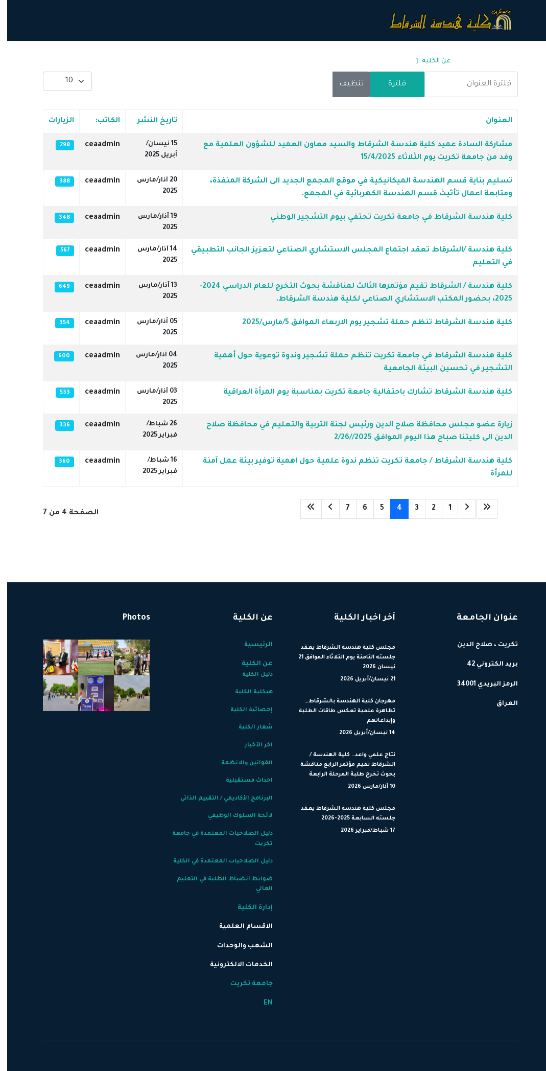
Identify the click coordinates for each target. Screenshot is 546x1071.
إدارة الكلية (380, 61)
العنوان (492, 121)
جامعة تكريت (104, 61)
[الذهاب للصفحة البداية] (479, 509)
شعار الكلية (248, 727)
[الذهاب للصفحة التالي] (323, 509)
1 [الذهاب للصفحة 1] (442, 509)
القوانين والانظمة (240, 763)
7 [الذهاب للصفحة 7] (341, 509)
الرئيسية (468, 61)
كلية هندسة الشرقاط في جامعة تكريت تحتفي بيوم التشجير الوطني (384, 218)
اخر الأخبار (252, 745)
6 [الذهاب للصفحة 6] (357, 509)
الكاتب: (100, 121)
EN (73, 61)
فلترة (390, 84)
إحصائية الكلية (244, 710)
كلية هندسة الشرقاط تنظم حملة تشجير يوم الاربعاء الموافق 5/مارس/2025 (370, 323)
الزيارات (54, 121)
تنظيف (344, 84)
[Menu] (42, 61)
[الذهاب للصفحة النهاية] (304, 509)
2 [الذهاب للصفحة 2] (426, 509)
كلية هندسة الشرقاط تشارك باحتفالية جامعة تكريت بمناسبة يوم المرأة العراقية (360, 393)
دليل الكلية (250, 675)
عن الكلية (429, 61)
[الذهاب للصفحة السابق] (459, 509)
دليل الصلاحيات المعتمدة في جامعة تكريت (215, 839)
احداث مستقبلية (242, 781)
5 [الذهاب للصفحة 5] (375, 509)
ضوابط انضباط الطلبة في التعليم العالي (218, 884)
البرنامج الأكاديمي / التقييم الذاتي (219, 798)
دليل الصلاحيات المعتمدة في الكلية (216, 861)
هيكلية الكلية (247, 692)
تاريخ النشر (150, 121)
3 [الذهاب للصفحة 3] (410, 509)
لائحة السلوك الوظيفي (233, 816)
